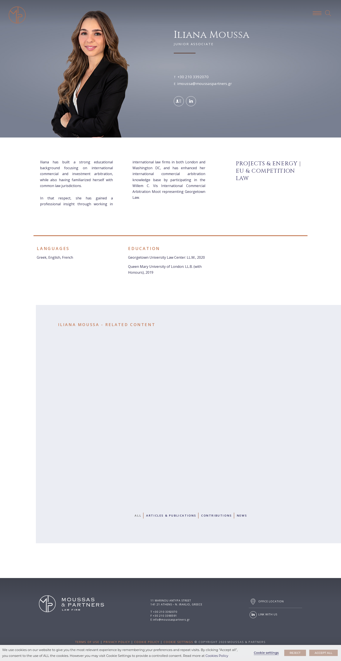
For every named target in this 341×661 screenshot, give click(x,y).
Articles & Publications (171, 515)
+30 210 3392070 (193, 76)
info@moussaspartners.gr (171, 619)
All (138, 515)
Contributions (216, 515)
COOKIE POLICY (146, 642)
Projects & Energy (267, 163)
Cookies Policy (217, 656)
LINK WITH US (263, 614)
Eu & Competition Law (265, 174)
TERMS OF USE (87, 642)
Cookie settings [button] (266, 653)
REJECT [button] (295, 652)
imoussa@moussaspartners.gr (204, 83)
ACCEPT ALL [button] (323, 652)
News (242, 515)
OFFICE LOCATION (266, 602)
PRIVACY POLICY (117, 642)
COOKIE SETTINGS (178, 642)
